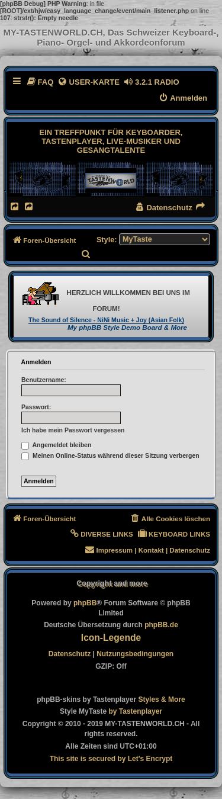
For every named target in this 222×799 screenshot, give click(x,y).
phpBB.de (161, 625)
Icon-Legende (111, 638)
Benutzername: (43, 379)
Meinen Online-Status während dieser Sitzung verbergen (110, 455)
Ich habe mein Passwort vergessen (73, 430)
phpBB (84, 603)
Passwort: (36, 406)
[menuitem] (39, 82)
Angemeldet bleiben (56, 444)
